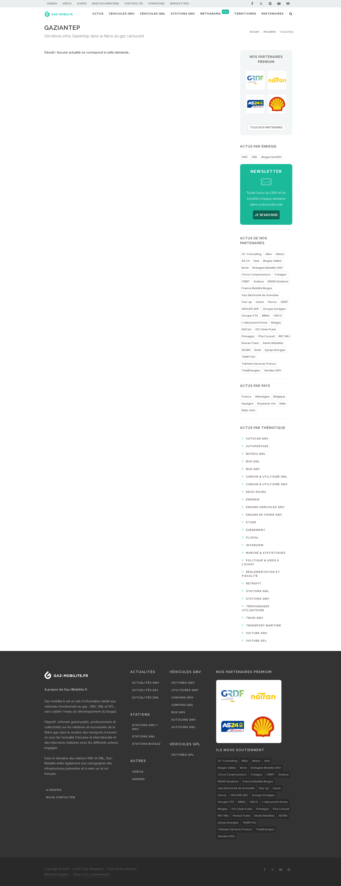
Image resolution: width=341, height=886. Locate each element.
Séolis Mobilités (273, 343)
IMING (266, 315)
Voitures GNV (183, 682)
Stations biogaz (146, 743)
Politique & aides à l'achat (260, 562)
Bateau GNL (254, 454)
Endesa (259, 281)
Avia (256, 260)
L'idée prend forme (254, 322)
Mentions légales (56, 874)
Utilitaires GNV (184, 690)
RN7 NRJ (284, 336)
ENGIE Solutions (278, 281)
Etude (249, 522)
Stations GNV (255, 599)
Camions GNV (182, 697)
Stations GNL (255, 591)
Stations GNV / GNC (145, 727)
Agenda (52, 3)
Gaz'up (247, 302)
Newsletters (179, 3)
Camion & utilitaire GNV (265, 484)
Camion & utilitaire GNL (265, 476)
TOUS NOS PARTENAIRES (266, 127)
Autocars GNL (183, 727)
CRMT (246, 281)
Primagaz (248, 336)
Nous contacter (60, 797)
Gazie (260, 302)
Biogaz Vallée (272, 260)
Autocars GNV (183, 719)
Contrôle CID (133, 3)
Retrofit (251, 583)
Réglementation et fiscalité (261, 573)
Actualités (269, 31)
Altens (280, 254)
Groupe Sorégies (274, 308)
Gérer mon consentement (91, 874)
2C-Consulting (251, 254)
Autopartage (255, 446)
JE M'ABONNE (266, 215)
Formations (156, 3)
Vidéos (67, 3)
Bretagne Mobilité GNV (267, 267)
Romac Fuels (250, 343)
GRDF (284, 302)
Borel (245, 267)
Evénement (253, 530)
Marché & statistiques (263, 553)
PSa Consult (266, 336)
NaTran (246, 329)
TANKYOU (248, 356)
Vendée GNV (272, 370)
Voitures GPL (182, 754)
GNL (254, 157)
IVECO (278, 315)
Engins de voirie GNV (262, 515)
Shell (257, 350)
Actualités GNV (145, 682)
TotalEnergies (251, 370)
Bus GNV (251, 469)
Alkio (268, 254)
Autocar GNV (255, 438)
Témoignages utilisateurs (255, 608)
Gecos (272, 302)
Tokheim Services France (259, 363)
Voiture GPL (254, 641)
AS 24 (246, 260)
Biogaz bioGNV (271, 157)
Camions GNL (182, 704)
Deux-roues (254, 492)
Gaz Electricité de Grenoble (260, 295)
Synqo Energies (275, 350)
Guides (82, 3)
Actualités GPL (145, 690)
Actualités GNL (145, 697)
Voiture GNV (254, 633)
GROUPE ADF (250, 308)
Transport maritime (261, 625)
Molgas (276, 322)
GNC (245, 157)
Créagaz (280, 274)
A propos (54, 790)
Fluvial (250, 537)
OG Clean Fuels (265, 329)
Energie (251, 499)
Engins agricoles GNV (263, 507)
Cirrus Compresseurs (256, 274)
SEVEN (246, 350)
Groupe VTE (250, 315)
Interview (253, 545)
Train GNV (252, 618)
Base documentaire (105, 3)
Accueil (254, 31)
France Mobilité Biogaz (257, 288)
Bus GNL (251, 461)
